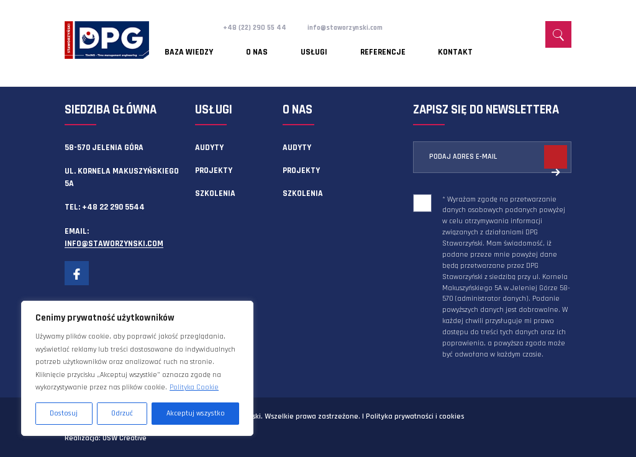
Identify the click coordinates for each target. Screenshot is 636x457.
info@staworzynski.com (358, 27)
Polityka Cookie (194, 387)
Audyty (209, 147)
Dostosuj (64, 413)
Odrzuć (122, 413)
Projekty (213, 170)
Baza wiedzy (189, 46)
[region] (137, 368)
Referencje (332, 46)
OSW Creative (124, 438)
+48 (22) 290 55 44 (258, 27)
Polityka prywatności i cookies (415, 416)
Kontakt (388, 46)
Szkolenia (215, 193)
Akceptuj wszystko (195, 413)
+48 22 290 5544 (113, 207)
